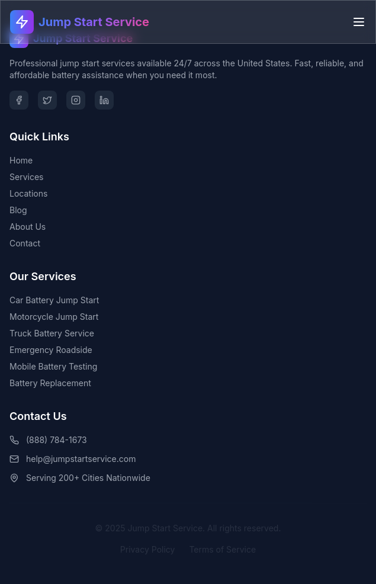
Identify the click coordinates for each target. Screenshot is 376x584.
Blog (18, 210)
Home (21, 160)
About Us (27, 227)
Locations (28, 193)
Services (26, 177)
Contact (24, 243)
